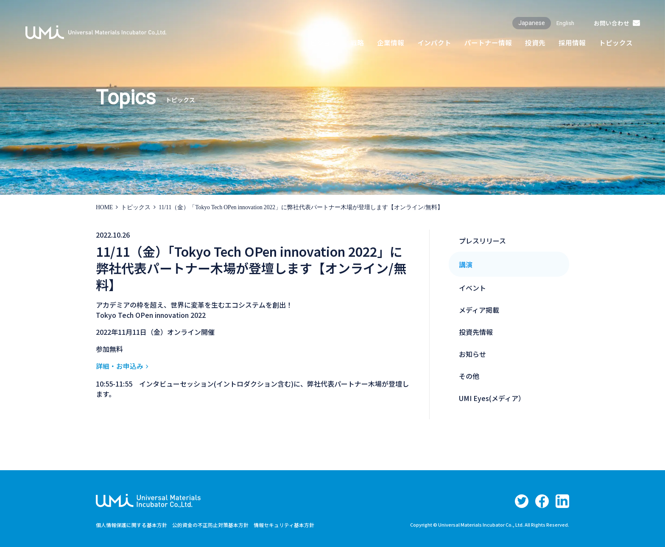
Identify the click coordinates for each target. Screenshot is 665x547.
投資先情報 (476, 332)
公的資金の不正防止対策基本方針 (210, 524)
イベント (472, 288)
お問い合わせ (611, 23)
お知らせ (472, 354)
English (564, 23)
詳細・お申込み (119, 366)
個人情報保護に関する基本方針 (131, 524)
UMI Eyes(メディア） (492, 398)
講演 (465, 264)
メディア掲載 (479, 310)
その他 (469, 376)
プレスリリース (482, 241)
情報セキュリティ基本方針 (284, 524)
